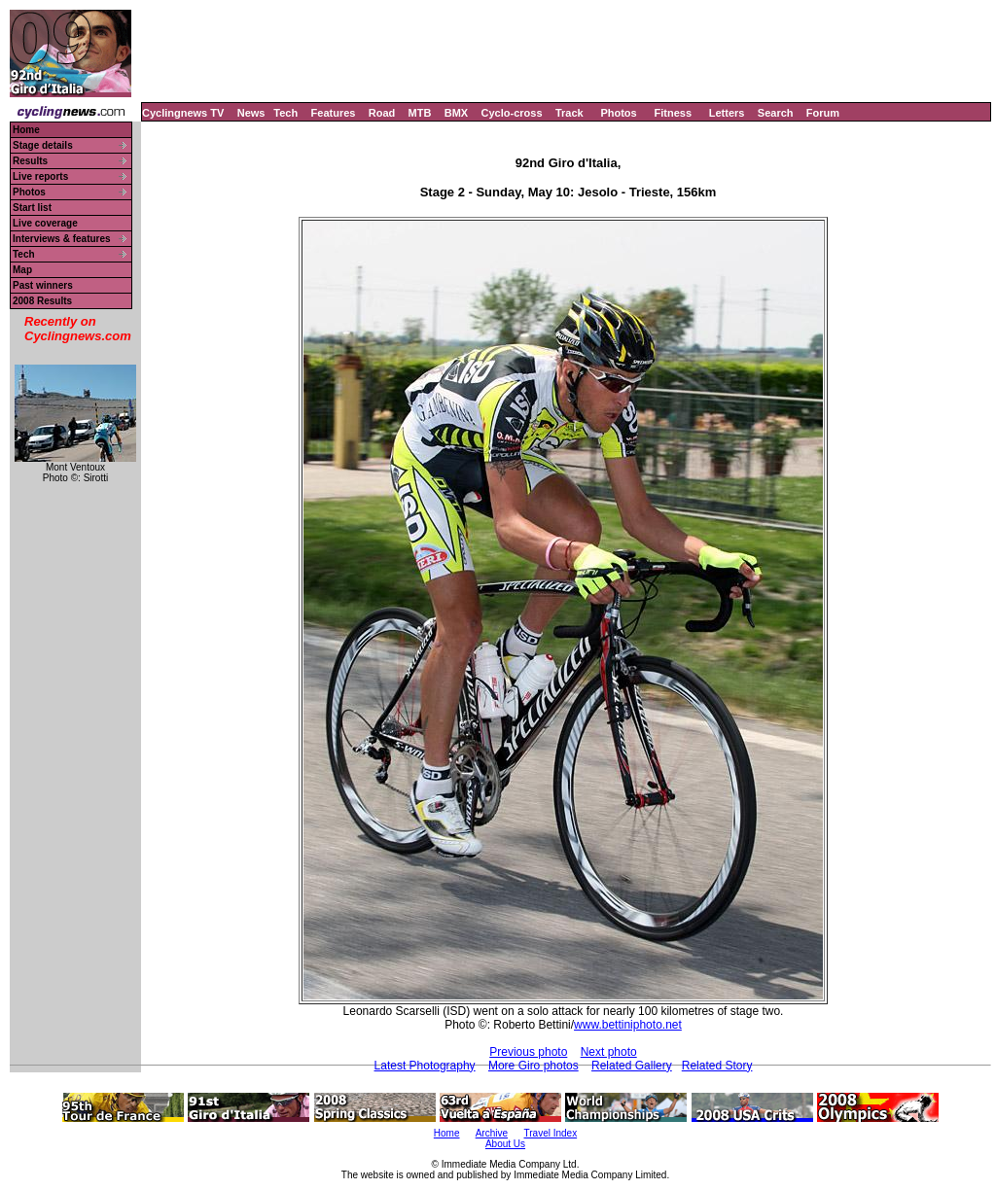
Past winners (43, 285)
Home (26, 129)
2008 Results (42, 301)
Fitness (673, 113)
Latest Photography (425, 1065)
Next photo (609, 1052)
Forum (822, 113)
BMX (456, 113)
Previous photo (528, 1052)
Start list (32, 207)
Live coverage (45, 223)
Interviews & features (62, 238)
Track (569, 113)
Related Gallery (631, 1065)
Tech (285, 113)
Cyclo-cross (512, 113)
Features (333, 113)
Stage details (43, 145)
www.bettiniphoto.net (628, 1025)
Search (776, 113)
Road (382, 113)
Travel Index (551, 1133)
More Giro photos (533, 1065)
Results (30, 161)
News (251, 113)
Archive (492, 1133)
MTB (420, 113)
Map (22, 269)
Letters (727, 113)
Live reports (40, 176)
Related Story (717, 1065)
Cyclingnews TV (183, 113)
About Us (505, 1143)
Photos (618, 113)
